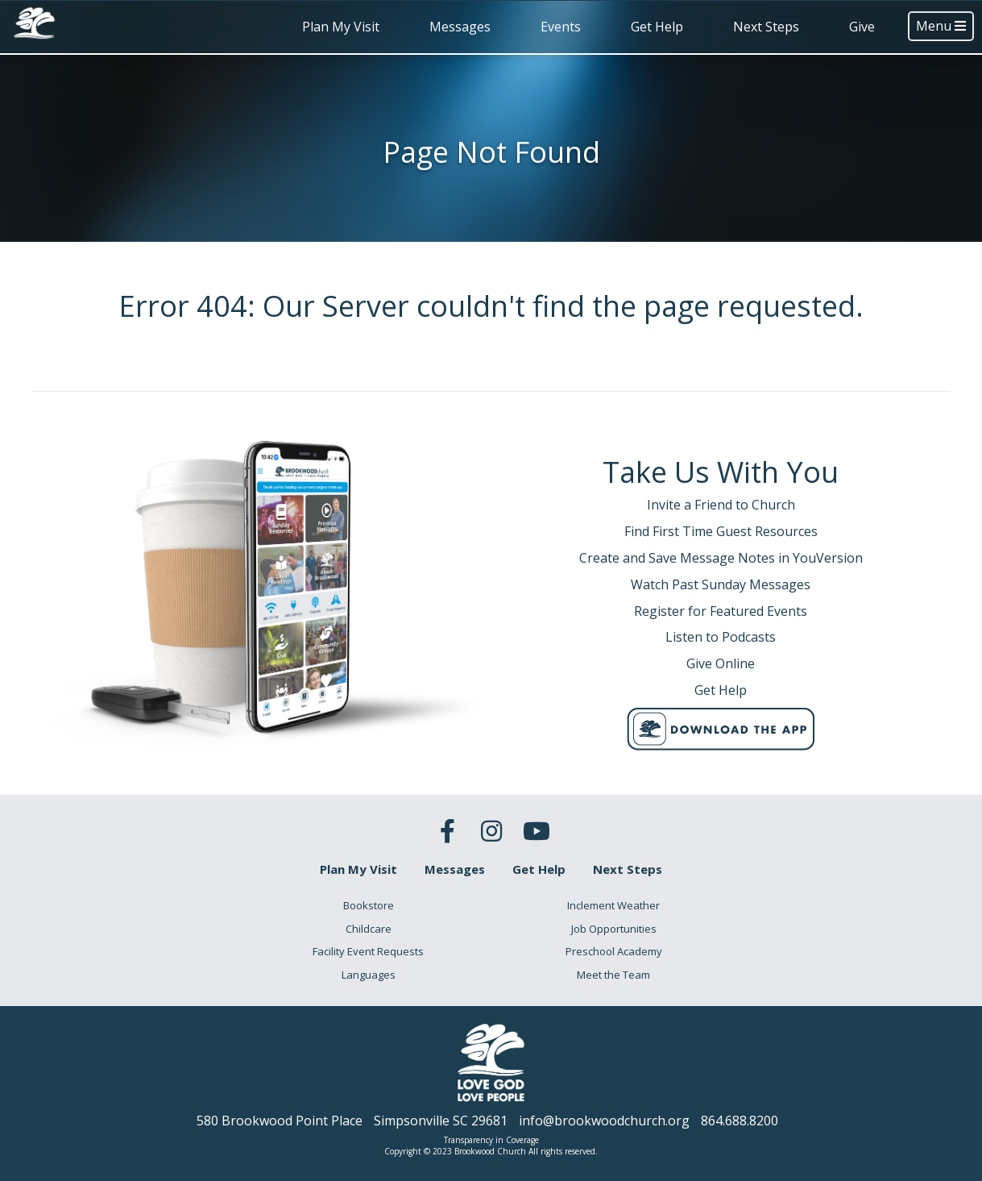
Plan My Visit (340, 26)
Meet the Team (613, 974)
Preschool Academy (614, 951)
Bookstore (368, 905)
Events (561, 26)
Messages (460, 26)
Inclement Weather (613, 905)
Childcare (369, 928)
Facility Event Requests (368, 951)
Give (862, 26)
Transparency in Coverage (491, 1140)
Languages (369, 974)
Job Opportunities (614, 928)
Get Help (657, 26)
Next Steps (766, 26)
